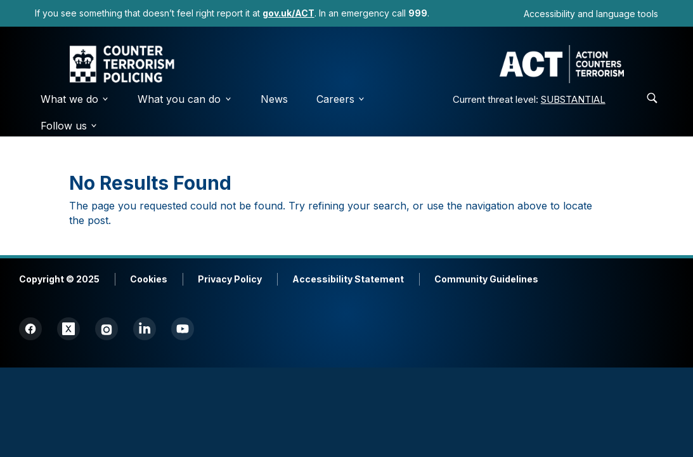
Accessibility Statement (348, 279)
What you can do (185, 99)
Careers (341, 99)
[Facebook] (30, 328)
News (274, 99)
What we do (75, 99)
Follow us (69, 125)
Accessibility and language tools (591, 13)
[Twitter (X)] (68, 328)
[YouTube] (182, 328)
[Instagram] (106, 328)
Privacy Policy (230, 279)
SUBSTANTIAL (573, 99)
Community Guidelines (486, 279)
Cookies (148, 279)
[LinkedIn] (144, 328)
